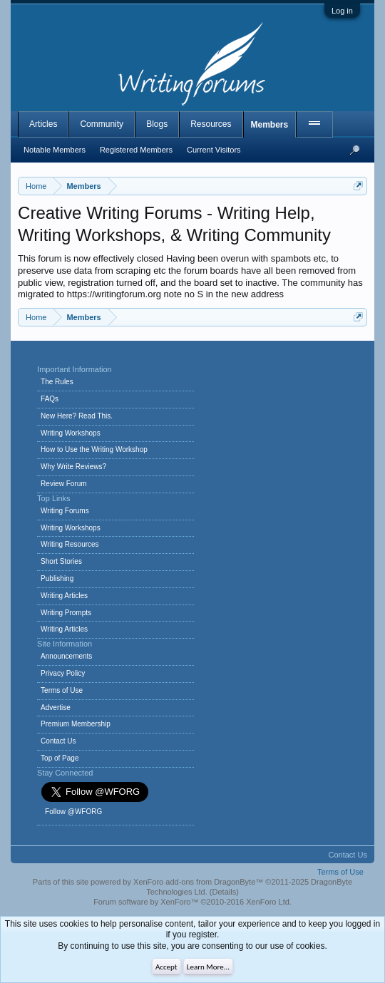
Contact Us (58, 741)
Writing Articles (64, 595)
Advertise (56, 707)
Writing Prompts (66, 613)
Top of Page (59, 758)
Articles (43, 124)
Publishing (57, 578)
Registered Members (136, 149)
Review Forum (63, 484)
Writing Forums (65, 511)
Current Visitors (214, 149)
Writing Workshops (71, 433)
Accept (166, 967)
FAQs (49, 399)
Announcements (66, 656)
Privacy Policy (63, 673)
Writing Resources (70, 544)
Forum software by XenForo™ (192, 901)
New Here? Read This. (77, 416)
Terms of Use (62, 690)
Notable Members (55, 149)
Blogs (157, 124)
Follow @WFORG (73, 811)
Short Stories (61, 561)
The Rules (57, 382)
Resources (210, 124)
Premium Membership (76, 724)
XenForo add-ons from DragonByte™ (198, 882)
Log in (342, 10)
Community (101, 124)
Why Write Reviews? (73, 466)
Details (224, 891)
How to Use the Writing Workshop (94, 449)
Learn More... (208, 967)
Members (270, 125)
